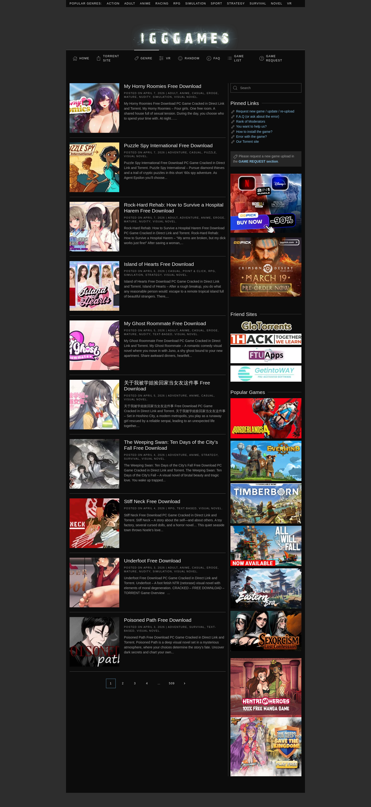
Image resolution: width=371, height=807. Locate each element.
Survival (258, 3)
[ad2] (263, 687)
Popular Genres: (86, 3)
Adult (129, 3)
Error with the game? (251, 136)
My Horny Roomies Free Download (162, 86)
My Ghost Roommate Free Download (165, 323)
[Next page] (184, 683)
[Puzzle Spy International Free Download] (94, 167)
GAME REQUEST (274, 58)
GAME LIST (239, 58)
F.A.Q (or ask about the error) (257, 116)
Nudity (145, 96)
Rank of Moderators (250, 121)
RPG (177, 3)
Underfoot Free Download (152, 560)
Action (113, 3)
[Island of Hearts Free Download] (94, 286)
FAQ (216, 58)
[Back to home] (185, 28)
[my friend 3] (265, 339)
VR (289, 3)
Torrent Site (111, 58)
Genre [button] (146, 58)
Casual (198, 93)
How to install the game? (254, 132)
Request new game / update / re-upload (265, 111)
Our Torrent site (247, 141)
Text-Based (162, 334)
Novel (276, 3)
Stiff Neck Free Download (152, 501)
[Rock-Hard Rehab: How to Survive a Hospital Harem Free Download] (94, 226)
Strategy (236, 3)
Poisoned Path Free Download (157, 620)
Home (84, 58)
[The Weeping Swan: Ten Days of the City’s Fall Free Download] (94, 464)
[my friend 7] (265, 373)
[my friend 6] (265, 355)
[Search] (265, 88)
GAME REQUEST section (258, 161)
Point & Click (194, 271)
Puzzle (210, 152)
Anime (145, 3)
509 (172, 683)
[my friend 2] (265, 325)
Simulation (195, 3)
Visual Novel (185, 96)
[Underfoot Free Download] (94, 582)
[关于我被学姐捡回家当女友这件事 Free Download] (94, 404)
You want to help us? (251, 126)
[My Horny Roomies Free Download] (94, 108)
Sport (216, 3)
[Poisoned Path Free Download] (94, 641)
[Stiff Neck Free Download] (94, 523)
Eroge (212, 93)
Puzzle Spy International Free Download (168, 145)
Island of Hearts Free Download (159, 264)
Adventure (177, 152)
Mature (130, 96)
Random (192, 58)
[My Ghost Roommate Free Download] (94, 345)
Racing (162, 3)
